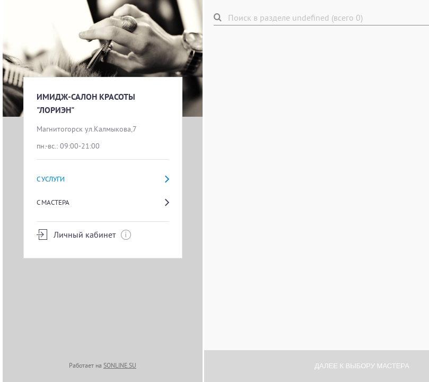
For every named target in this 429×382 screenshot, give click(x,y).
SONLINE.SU (119, 365)
